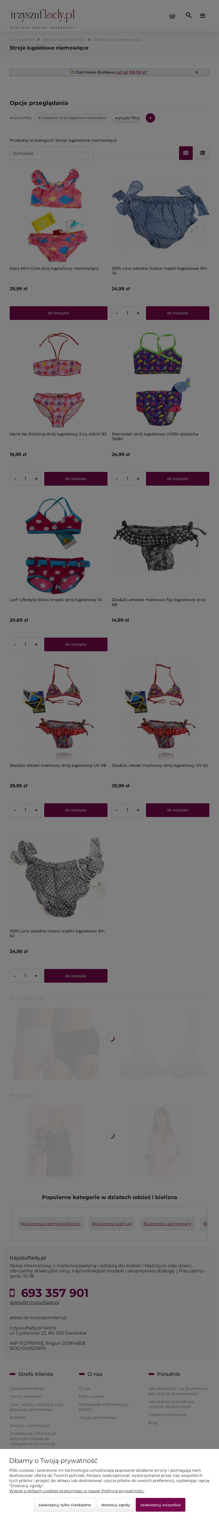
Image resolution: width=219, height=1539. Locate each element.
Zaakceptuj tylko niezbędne (64, 1504)
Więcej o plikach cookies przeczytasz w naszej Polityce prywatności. (76, 1490)
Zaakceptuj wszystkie (160, 1504)
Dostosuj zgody (115, 1504)
